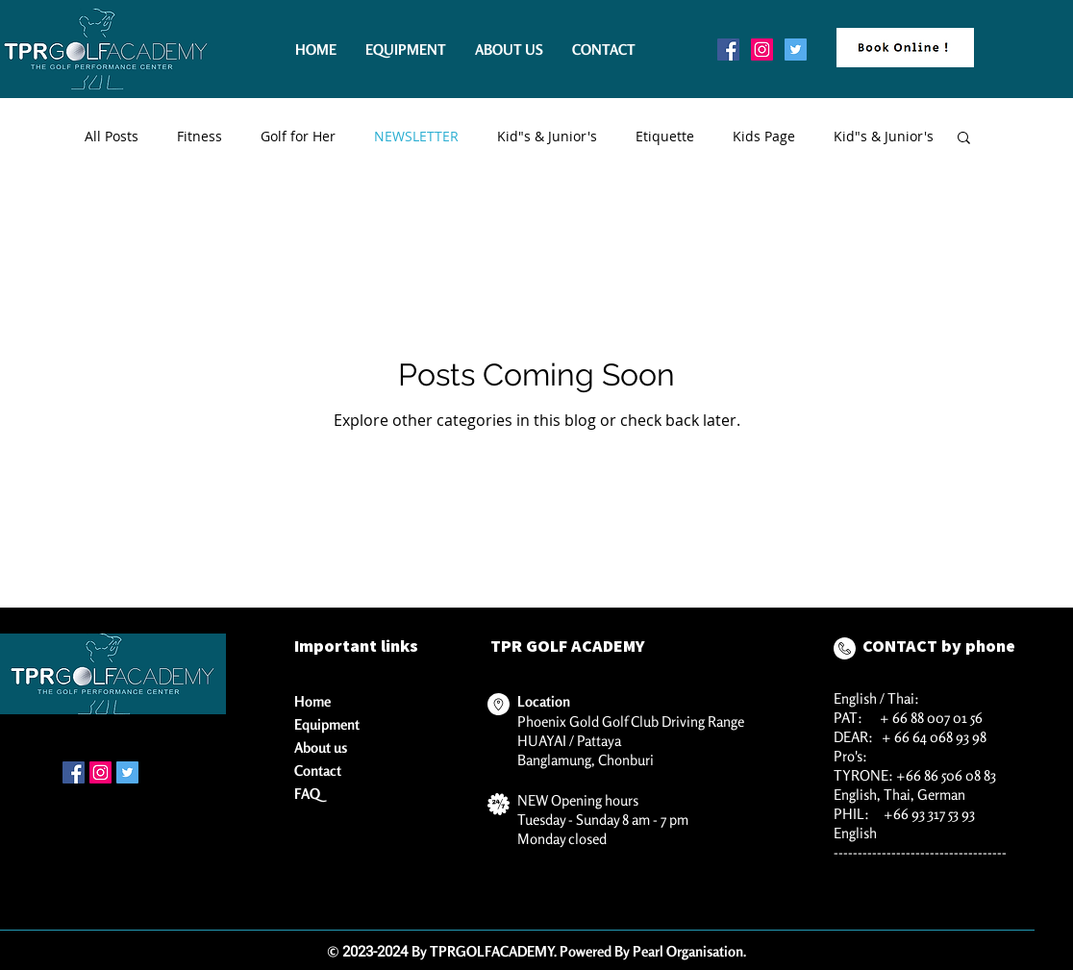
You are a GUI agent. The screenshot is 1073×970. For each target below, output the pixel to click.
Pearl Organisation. (689, 951)
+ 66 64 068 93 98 (934, 737)
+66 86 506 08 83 (946, 775)
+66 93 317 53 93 (929, 814)
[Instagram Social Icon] (762, 49)
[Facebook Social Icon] (728, 49)
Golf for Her (298, 136)
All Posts (111, 136)
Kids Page (764, 136)
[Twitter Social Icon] (796, 49)
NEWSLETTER (416, 136)
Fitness (199, 136)
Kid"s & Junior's (547, 136)
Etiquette (665, 136)
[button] (964, 139)
